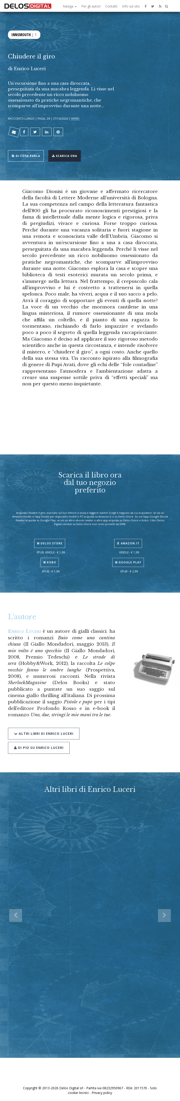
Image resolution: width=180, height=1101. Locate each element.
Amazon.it (128, 538)
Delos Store (50, 538)
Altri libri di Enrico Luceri (43, 726)
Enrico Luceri (24, 631)
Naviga (70, 6)
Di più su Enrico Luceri (39, 740)
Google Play (128, 557)
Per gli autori (91, 6)
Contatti (111, 6)
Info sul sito (131, 6)
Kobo (49, 557)
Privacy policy (102, 1092)
